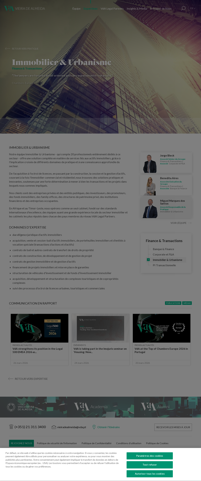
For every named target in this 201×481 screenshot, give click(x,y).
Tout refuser (150, 470)
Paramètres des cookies (149, 461)
